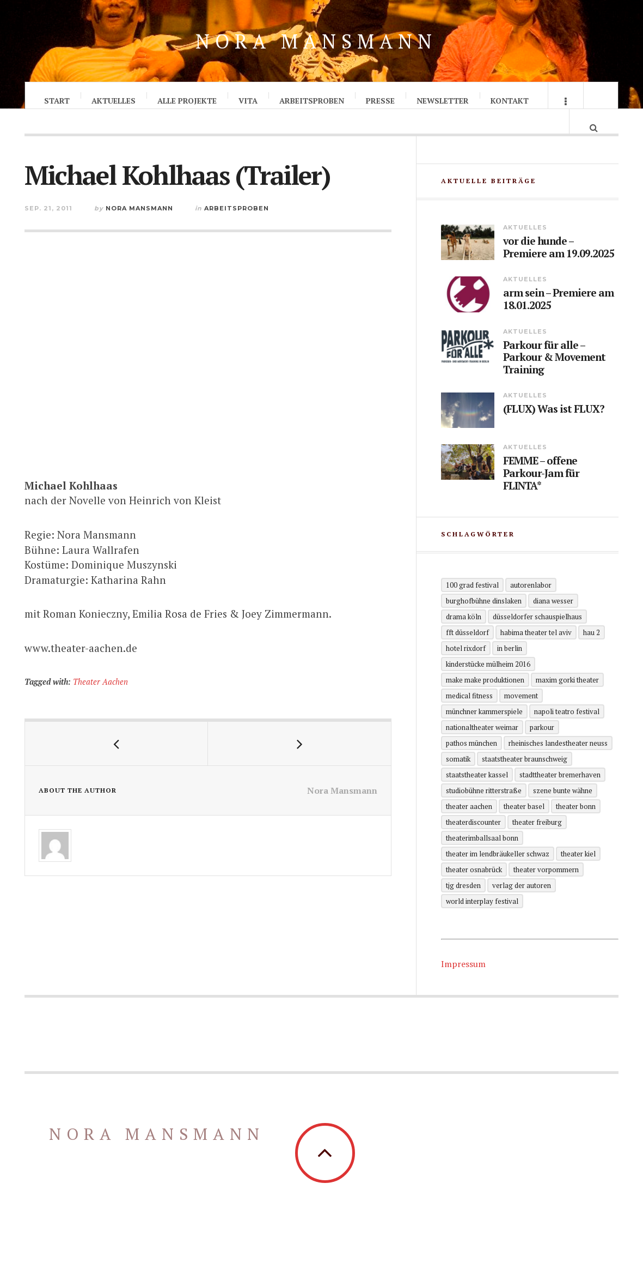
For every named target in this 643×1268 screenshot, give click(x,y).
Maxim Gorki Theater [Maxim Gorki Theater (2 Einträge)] (567, 699)
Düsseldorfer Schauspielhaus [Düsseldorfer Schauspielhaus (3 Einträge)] (537, 636)
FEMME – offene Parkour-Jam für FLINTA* (541, 493)
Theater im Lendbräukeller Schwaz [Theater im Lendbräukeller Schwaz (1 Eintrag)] (497, 873)
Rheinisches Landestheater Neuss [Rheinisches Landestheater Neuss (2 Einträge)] (558, 763)
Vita (248, 100)
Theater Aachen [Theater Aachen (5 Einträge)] (469, 826)
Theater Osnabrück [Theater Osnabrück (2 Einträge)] (474, 889)
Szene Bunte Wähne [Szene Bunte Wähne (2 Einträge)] (562, 810)
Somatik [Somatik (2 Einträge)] (458, 778)
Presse (380, 100)
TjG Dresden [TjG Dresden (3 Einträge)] (463, 905)
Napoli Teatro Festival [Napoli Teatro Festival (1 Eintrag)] (566, 731)
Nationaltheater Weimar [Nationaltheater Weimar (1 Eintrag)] (482, 747)
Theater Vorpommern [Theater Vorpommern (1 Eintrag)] (546, 889)
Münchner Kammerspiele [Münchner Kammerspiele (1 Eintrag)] (484, 731)
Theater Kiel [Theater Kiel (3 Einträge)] (578, 873)
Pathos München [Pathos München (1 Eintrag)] (471, 763)
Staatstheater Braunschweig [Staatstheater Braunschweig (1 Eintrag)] (524, 778)
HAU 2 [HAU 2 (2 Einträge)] (591, 652)
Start (57, 100)
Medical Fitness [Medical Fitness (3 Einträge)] (469, 715)
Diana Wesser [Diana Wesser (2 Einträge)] (553, 620)
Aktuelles (113, 100)
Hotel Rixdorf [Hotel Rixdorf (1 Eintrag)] (466, 668)
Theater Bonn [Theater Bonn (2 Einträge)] (576, 826)
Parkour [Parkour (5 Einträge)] (542, 747)
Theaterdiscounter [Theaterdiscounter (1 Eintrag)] (473, 842)
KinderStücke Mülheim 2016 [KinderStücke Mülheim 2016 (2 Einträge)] (488, 684)
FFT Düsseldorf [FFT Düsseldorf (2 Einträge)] (467, 652)
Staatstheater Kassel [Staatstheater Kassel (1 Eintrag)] (477, 794)
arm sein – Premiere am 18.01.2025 (558, 319)
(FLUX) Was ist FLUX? (553, 429)
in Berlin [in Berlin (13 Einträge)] (509, 668)
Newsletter (443, 100)
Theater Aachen (100, 692)
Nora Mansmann (316, 41)
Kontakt (510, 100)
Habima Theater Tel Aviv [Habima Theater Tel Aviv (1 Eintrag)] (536, 652)
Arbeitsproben (311, 100)
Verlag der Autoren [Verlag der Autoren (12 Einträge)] (521, 905)
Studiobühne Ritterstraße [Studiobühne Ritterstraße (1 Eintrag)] (484, 810)
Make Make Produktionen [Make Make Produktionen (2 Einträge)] (485, 699)
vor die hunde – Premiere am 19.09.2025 (558, 267)
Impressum (463, 983)
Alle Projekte (187, 100)
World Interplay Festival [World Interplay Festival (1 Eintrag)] (482, 921)
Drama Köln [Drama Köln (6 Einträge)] (463, 636)
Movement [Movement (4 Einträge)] (521, 715)
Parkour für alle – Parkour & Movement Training (554, 377)
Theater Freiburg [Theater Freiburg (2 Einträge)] (537, 842)
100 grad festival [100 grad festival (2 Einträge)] (472, 604)
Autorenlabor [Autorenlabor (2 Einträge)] (531, 604)
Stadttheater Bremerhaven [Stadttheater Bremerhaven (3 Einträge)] (560, 794)
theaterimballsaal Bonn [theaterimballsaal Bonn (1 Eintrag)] (482, 857)
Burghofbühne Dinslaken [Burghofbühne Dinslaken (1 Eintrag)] (484, 620)
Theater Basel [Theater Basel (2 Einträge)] (524, 826)
